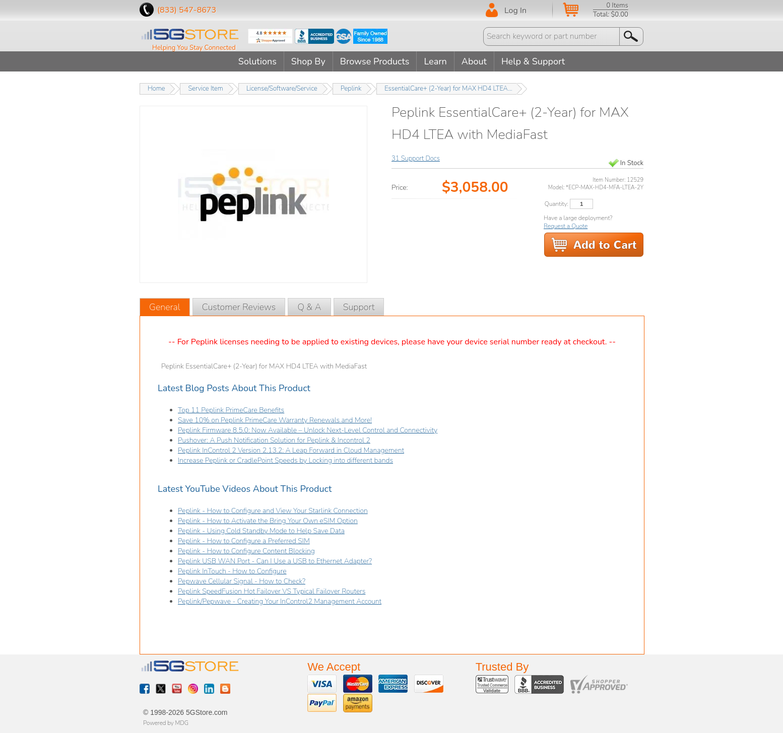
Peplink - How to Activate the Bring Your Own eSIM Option (268, 521)
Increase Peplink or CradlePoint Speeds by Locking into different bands (285, 460)
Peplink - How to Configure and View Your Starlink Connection (273, 511)
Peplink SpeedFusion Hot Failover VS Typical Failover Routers (271, 591)
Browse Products (375, 61)
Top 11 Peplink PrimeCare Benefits (231, 410)
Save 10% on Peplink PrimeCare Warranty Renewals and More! (275, 420)
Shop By (308, 61)
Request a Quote (566, 226)
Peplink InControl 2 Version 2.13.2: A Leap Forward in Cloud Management (291, 450)
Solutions (257, 61)
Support (359, 307)
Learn (435, 61)
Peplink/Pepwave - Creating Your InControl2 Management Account (279, 601)
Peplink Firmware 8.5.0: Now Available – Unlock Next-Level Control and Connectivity (307, 430)
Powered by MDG (165, 723)
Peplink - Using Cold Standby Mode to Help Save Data (261, 531)
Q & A (309, 307)
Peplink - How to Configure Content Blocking (246, 551)
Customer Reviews (239, 307)
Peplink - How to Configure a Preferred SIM (244, 541)
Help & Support (533, 61)
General (164, 307)
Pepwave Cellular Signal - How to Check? (241, 581)
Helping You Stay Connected (194, 47)
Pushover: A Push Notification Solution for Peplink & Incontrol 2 (274, 440)
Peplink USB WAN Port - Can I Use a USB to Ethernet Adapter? (275, 561)
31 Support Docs (416, 158)
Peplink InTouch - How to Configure (232, 571)
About (474, 61)
